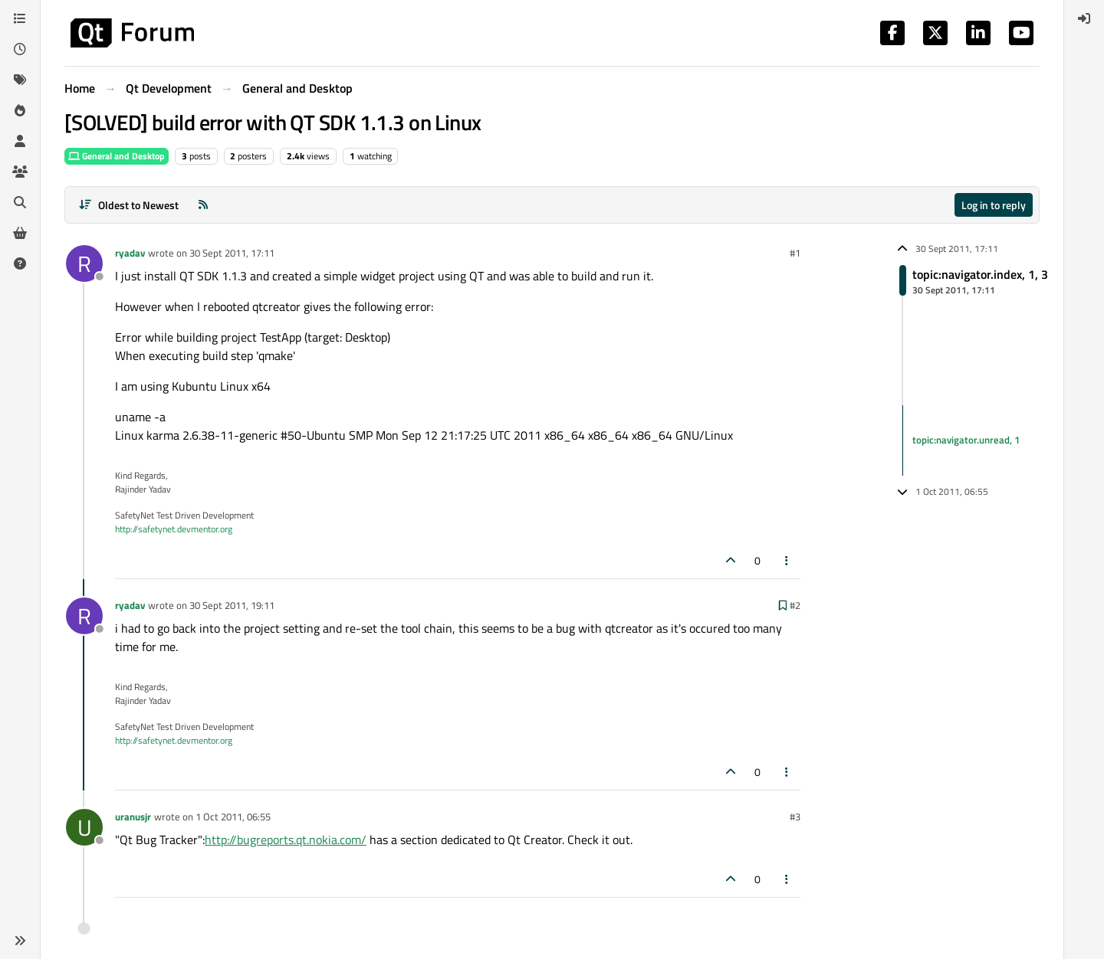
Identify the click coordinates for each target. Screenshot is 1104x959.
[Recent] (20, 49)
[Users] (20, 141)
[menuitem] (1084, 18)
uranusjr (133, 816)
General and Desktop (116, 156)
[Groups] (20, 171)
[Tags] (20, 79)
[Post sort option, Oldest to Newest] (128, 205)
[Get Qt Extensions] (20, 233)
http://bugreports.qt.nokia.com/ (285, 839)
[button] (20, 940)
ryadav (130, 252)
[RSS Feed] (203, 205)
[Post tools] (787, 560)
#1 (795, 252)
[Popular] (20, 110)
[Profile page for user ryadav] (84, 263)
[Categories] (20, 18)
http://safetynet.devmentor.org (173, 529)
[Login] (1084, 18)
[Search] (20, 202)
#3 (795, 816)
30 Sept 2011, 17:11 (231, 252)
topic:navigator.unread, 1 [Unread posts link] (966, 439)
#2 (795, 605)
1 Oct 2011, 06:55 (233, 816)
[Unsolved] (20, 263)
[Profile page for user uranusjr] (84, 827)
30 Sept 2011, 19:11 (231, 605)
